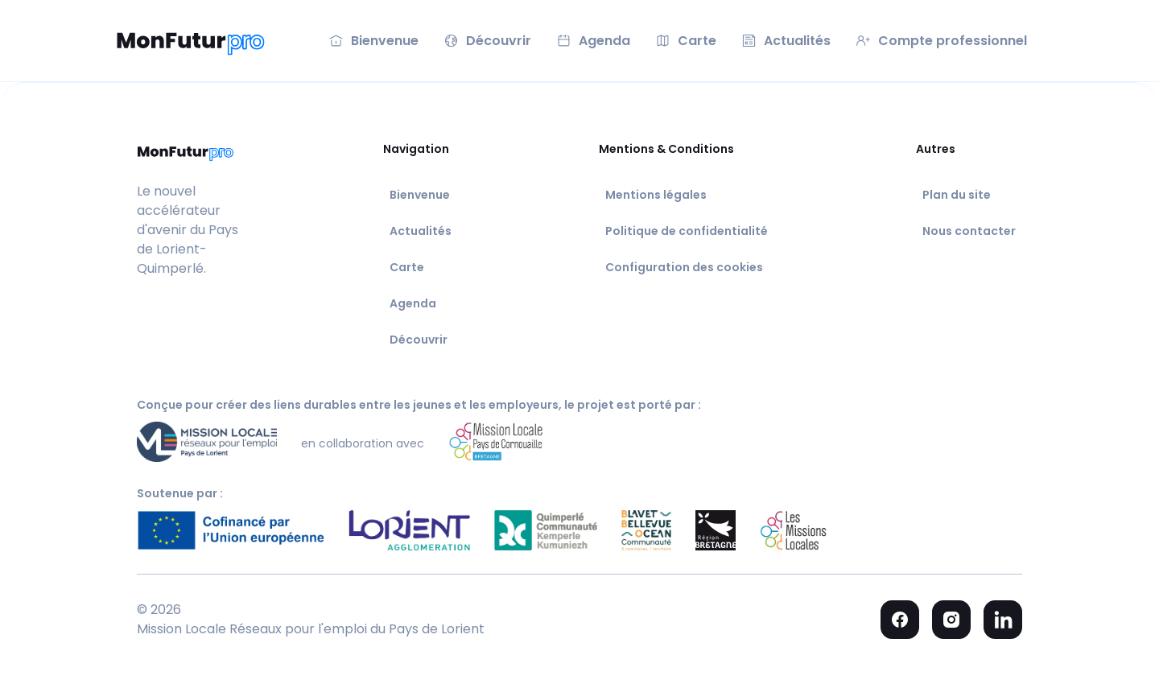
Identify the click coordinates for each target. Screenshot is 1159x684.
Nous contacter (969, 231)
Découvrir (419, 340)
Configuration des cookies (684, 267)
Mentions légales (656, 195)
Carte (407, 267)
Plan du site (956, 195)
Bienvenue (420, 195)
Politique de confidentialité (686, 231)
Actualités (421, 231)
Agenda (413, 303)
